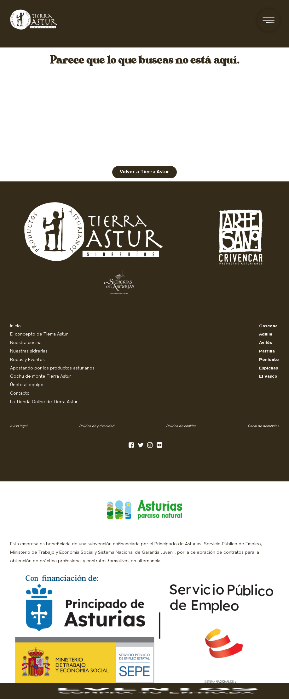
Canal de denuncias (263, 426)
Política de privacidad (96, 426)
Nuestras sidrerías (29, 351)
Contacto (20, 393)
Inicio (15, 326)
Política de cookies (181, 426)
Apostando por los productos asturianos (52, 368)
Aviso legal (18, 426)
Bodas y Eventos (27, 360)
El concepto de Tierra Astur (39, 334)
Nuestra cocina (26, 343)
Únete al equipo (26, 385)
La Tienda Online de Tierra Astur (44, 402)
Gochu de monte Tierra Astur (40, 376)
